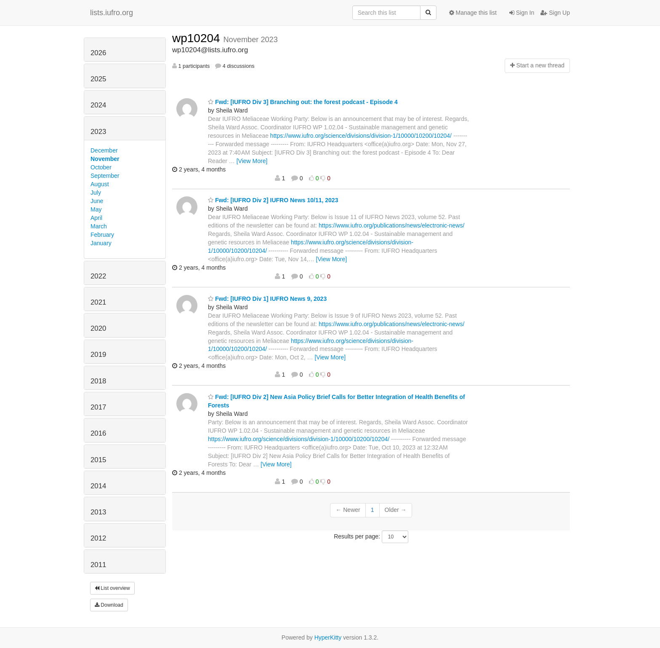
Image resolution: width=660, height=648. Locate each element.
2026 (98, 53)
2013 (98, 512)
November (104, 158)
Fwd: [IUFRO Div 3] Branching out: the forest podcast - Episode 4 (303, 102)
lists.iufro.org (111, 12)
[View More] (252, 161)
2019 (98, 355)
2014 (98, 486)
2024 (98, 105)
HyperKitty (328, 637)
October (101, 167)
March (98, 226)
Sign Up (555, 12)
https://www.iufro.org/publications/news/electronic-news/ (391, 225)
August (99, 184)
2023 (98, 132)
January (101, 243)
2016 (98, 433)
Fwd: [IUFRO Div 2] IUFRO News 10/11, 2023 (273, 200)
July (95, 192)
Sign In (521, 12)
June (96, 201)
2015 (98, 460)
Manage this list (473, 12)
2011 (98, 565)
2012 (98, 538)
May (95, 209)
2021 (98, 302)
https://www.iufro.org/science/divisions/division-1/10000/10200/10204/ (361, 135)
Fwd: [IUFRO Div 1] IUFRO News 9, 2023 (267, 298)
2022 (98, 276)
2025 (98, 79)
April (96, 217)
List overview (112, 588)
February (102, 234)
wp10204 (197, 38)
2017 (98, 407)
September (104, 175)
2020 (98, 328)
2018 (98, 381)
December (104, 150)
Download (109, 605)
